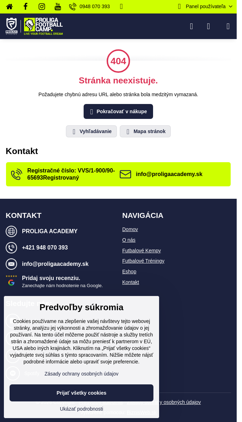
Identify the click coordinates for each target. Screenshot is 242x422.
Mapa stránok (144, 131)
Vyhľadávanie (91, 131)
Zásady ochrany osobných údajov (164, 402)
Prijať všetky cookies (82, 393)
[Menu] (228, 26)
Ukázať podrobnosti (81, 409)
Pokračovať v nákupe (117, 112)
